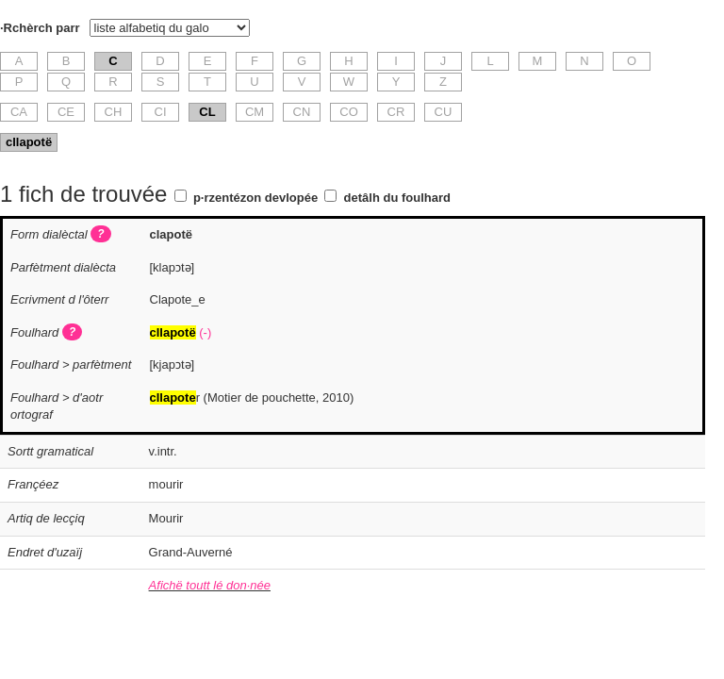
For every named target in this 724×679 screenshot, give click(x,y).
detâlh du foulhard (397, 197)
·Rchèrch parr (40, 28)
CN (302, 112)
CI (161, 112)
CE (66, 112)
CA (18, 112)
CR (396, 112)
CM (254, 112)
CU (443, 112)
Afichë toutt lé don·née (210, 585)
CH (114, 112)
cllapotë (29, 142)
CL (207, 112)
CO (348, 112)
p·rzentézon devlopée (255, 197)
